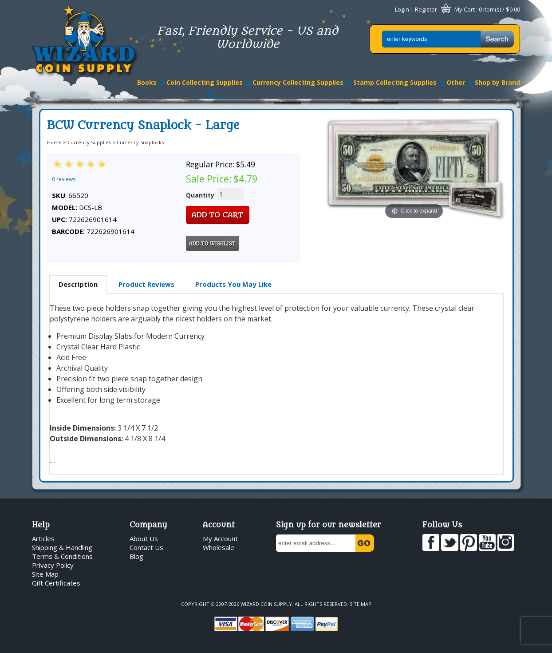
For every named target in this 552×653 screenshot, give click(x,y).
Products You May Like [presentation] (233, 284)
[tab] (78, 284)
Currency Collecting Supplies (297, 82)
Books (147, 82)
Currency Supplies (89, 142)
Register (426, 9)
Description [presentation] (78, 284)
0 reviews (63, 179)
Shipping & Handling (62, 547)
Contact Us (146, 547)
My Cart (464, 9)
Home (54, 142)
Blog (136, 556)
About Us (144, 538)
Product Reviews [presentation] (146, 284)
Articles (43, 538)
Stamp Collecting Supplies (395, 82)
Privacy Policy (53, 565)
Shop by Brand (497, 82)
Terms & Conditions (62, 556)
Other (455, 82)
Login (402, 9)
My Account (220, 538)
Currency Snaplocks (140, 142)
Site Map (45, 574)
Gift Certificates (56, 582)
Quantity (200, 195)
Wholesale (218, 547)
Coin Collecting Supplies (204, 82)
